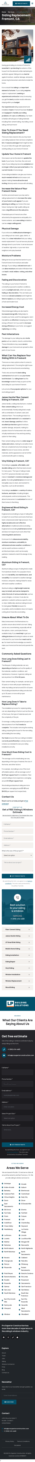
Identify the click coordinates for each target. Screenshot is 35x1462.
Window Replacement (17, 981)
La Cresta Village (23, 1230)
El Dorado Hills (25, 1204)
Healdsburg (7, 1229)
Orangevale (7, 1261)
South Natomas (8, 1293)
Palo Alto (23, 1261)
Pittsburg (23, 1264)
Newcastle (24, 1245)
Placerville (7, 1267)
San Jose (6, 1290)
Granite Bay (24, 1223)
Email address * (7, 1091)
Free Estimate (21, 3)
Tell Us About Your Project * (11, 1125)
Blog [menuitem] (3, 1370)
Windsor (6, 1314)
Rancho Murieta (9, 1277)
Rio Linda (23, 1277)
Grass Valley (7, 1226)
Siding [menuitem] (4, 1361)
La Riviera (6, 1235)
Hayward (23, 1226)
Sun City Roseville (23, 1300)
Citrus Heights (8, 1197)
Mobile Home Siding (17, 949)
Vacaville (23, 1305)
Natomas (6, 1245)
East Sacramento (7, 1205)
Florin (5, 1216)
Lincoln (22, 1235)
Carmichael (24, 1194)
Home (4, 12)
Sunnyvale (7, 1305)
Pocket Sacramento (24, 1268)
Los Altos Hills (25, 1239)
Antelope (6, 1183)
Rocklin (5, 1280)
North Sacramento (24, 1253)
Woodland (23, 1314)
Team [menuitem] (4, 1356)
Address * (5, 1102)
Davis (5, 1200)
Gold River (7, 1223)
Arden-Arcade (8, 1187)
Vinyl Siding (17, 968)
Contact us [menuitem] (5, 1373)
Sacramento (24, 1283)
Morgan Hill (24, 1242)
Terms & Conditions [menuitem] (23, 1441)
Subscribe (9, 1402)
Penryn (5, 1264)
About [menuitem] (4, 1353)
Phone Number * (7, 1079)
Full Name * (5, 1068)
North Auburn (8, 1248)
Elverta (22, 1210)
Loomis (5, 1239)
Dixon (22, 1200)
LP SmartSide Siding (17, 942)
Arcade (22, 1184)
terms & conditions (12, 1152)
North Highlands (26, 1248)
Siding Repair (17, 962)
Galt (21, 1219)
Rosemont (24, 1280)
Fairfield (23, 1213)
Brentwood (24, 1191)
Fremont (6, 1219)
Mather (5, 1242)
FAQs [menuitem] (3, 1367)
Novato (5, 1258)
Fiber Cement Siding (17, 929)
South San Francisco (23, 1294)
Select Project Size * (8, 1114)
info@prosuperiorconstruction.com (16, 1429)
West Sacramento (24, 1309)
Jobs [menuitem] (3, 1358)
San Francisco (25, 1287)
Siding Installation (17, 955)
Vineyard (6, 1308)
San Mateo (24, 1290)
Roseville (6, 1283)
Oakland (23, 1258)
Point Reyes (7, 1273)
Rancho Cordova (26, 1273)
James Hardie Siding (17, 936)
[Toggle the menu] (32, 3)
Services (11, 12)
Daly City (23, 1197)
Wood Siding (17, 987)
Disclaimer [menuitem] (17, 1445)
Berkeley (6, 1191)
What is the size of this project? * (13, 851)
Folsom (22, 1216)
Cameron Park (8, 1194)
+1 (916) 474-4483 (17, 919)
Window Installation (17, 974)
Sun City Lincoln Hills (8, 1300)
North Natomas (8, 1252)
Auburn (22, 1187)
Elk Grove (6, 1210)
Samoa (5, 1287)
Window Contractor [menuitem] (8, 1364)
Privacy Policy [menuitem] (9, 1441)
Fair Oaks (6, 1213)
